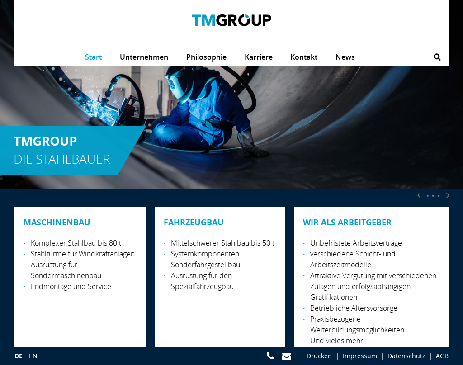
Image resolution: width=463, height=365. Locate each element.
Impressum (360, 355)
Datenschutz (406, 355)
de (18, 355)
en (33, 355)
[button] (418, 195)
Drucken (319, 355)
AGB (442, 355)
